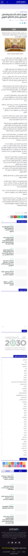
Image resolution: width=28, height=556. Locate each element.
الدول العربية (13, 397)
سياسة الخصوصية (14, 553)
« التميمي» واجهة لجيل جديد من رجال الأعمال (8, 283)
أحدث (25, 326)
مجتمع (13, 450)
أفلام (13, 375)
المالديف (13, 408)
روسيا (13, 422)
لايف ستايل (13, 448)
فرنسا (13, 435)
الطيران (13, 404)
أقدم (3, 326)
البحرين (13, 386)
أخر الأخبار (13, 366)
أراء (13, 369)
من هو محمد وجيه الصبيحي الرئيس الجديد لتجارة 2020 (7, 487)
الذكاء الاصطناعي (13, 400)
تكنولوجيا (13, 417)
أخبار (13, 362)
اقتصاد (13, 378)
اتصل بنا (13, 552)
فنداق (13, 442)
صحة (13, 431)
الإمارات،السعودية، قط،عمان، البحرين (13, 382)
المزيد (2, 221)
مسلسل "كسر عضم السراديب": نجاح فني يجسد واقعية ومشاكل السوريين (7, 263)
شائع (20, 471)
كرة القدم (13, 444)
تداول (13, 415)
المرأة (13, 411)
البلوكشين (13, 389)
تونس (13, 419)
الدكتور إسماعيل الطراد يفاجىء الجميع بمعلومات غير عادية (7, 273)
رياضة (13, 424)
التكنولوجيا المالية (13, 393)
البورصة (13, 391)
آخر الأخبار (17, 11)
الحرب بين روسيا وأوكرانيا (13, 395)
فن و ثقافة (13, 439)
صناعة (13, 433)
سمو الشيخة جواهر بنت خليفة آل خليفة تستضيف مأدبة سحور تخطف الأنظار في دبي (8, 252)
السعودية (13, 402)
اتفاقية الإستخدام (6, 552)
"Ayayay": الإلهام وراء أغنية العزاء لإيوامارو (8, 507)
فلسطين (13, 437)
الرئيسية (23, 552)
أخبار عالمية (17, 212)
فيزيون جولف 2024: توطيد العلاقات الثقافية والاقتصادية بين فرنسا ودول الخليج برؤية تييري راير (8, 240)
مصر (13, 453)
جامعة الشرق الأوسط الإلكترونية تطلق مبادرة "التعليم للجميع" (8, 229)
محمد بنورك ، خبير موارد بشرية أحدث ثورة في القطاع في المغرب (7, 477)
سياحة (13, 426)
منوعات (13, 455)
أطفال (13, 371)
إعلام (13, 373)
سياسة (13, 428)
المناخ (13, 413)
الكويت (13, 406)
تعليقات (7, 471)
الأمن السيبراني (13, 384)
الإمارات (13, 380)
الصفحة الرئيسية (23, 11)
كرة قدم (13, 446)
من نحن (18, 552)
